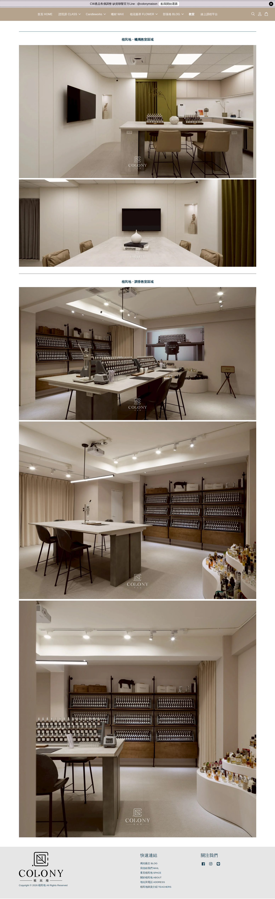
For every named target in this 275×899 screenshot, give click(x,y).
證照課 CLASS (69, 14)
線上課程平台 (209, 14)
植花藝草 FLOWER (144, 14)
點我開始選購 (169, 3)
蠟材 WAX (117, 14)
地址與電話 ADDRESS (152, 882)
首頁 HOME (45, 14)
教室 (191, 14)
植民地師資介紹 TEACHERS (155, 887)
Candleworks (96, 14)
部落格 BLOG (173, 14)
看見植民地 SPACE (150, 873)
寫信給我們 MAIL (149, 868)
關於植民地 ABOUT (151, 878)
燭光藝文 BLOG (149, 863)
